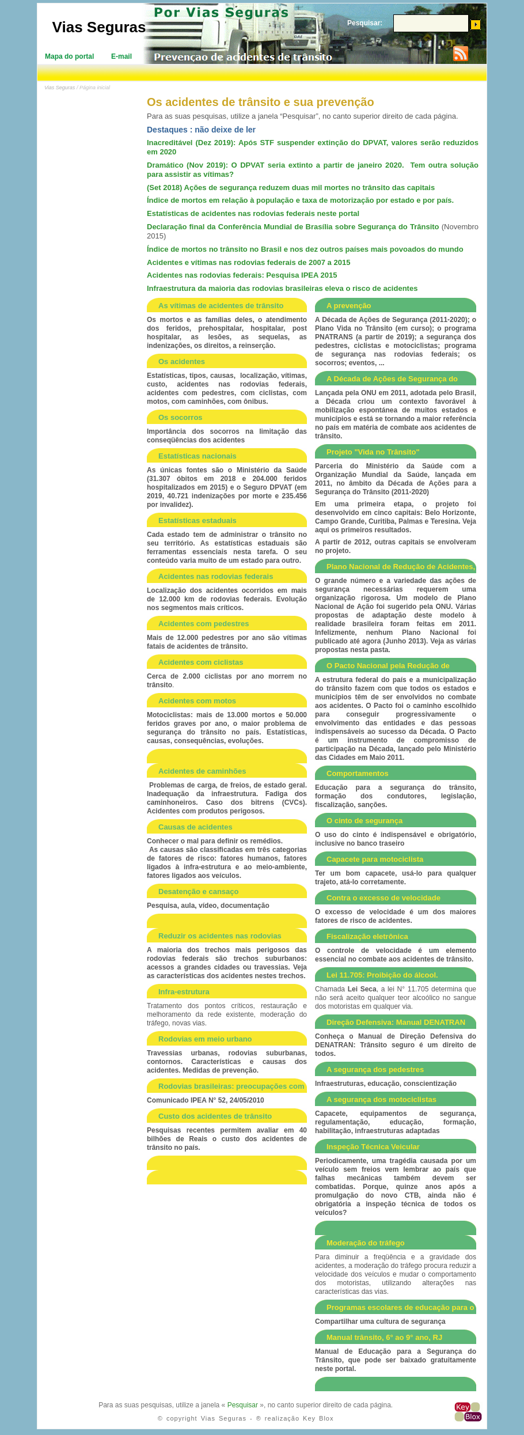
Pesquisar (242, 1405)
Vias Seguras (99, 27)
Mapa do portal (69, 56)
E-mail (121, 56)
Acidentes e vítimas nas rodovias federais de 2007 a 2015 (248, 262)
